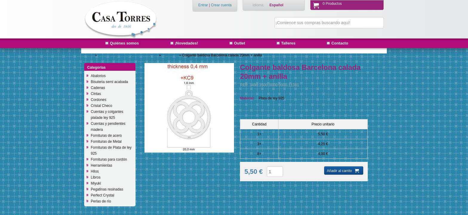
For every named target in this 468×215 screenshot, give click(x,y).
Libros (96, 177)
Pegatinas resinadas (107, 189)
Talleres (288, 43)
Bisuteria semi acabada (109, 82)
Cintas (96, 94)
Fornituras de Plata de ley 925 (111, 150)
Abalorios (98, 76)
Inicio (90, 55)
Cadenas (98, 88)
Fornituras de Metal (106, 141)
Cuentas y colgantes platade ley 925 (107, 115)
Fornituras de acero (106, 135)
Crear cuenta (221, 5)
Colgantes (170, 55)
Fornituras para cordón (109, 159)
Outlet (239, 43)
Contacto (339, 43)
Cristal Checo (101, 106)
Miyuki (96, 183)
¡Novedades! (186, 43)
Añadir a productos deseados (267, 189)
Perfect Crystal (102, 195)
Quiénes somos (124, 43)
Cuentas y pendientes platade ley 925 (128, 55)
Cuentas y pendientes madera (108, 127)
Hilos (95, 171)
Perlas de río (101, 201)
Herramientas (101, 165)
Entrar (203, 5)
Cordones (98, 100)
